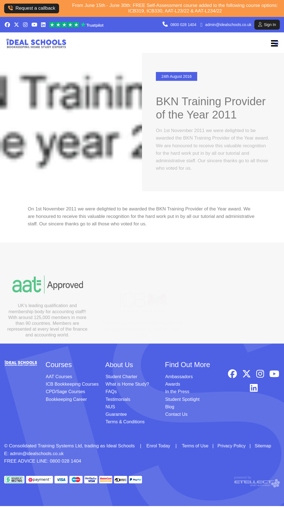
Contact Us (177, 416)
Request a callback (31, 8)
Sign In (267, 24)
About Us (119, 366)
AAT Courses (59, 378)
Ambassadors (179, 378)
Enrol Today (158, 447)
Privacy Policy (234, 447)
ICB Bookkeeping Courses (73, 385)
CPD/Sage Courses (66, 393)
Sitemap (266, 447)
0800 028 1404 (183, 24)
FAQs (111, 393)
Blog (170, 408)
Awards (173, 385)
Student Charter (122, 378)
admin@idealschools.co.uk (228, 24)
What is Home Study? (128, 385)
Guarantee (116, 416)
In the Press (178, 393)
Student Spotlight (183, 400)
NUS (110, 408)
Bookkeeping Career (67, 400)
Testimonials (118, 400)
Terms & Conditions (125, 423)
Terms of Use (197, 447)
